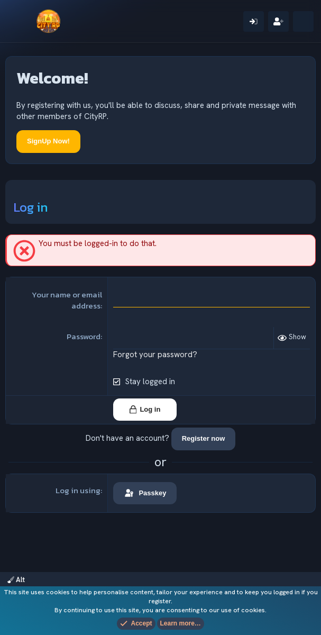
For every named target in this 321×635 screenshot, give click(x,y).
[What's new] (303, 21)
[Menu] (19, 21)
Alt (16, 579)
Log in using (78, 490)
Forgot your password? (155, 354)
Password (83, 336)
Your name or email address (67, 300)
